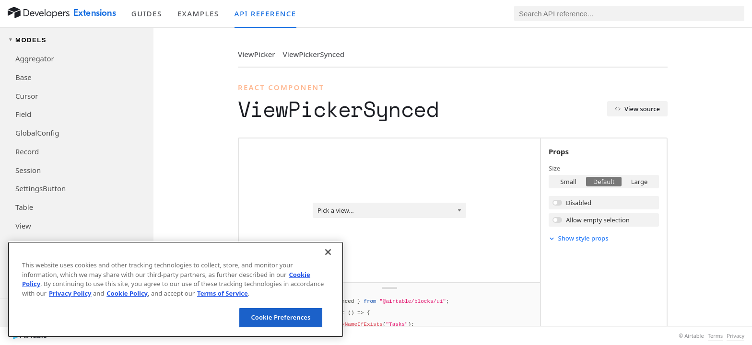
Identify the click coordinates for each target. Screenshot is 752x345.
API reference (265, 13)
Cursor (26, 96)
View (23, 225)
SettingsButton (40, 188)
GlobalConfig (37, 133)
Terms (715, 336)
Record (27, 151)
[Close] (328, 252)
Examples (198, 13)
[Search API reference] (629, 13)
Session (28, 170)
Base (23, 77)
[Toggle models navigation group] (76, 40)
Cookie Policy (127, 293)
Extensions (94, 13)
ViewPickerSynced (313, 54)
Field (23, 114)
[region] (175, 289)
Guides (146, 13)
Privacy (735, 336)
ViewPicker (256, 54)
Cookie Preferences (280, 317)
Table (24, 207)
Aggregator (34, 58)
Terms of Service (222, 293)
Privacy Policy (70, 293)
